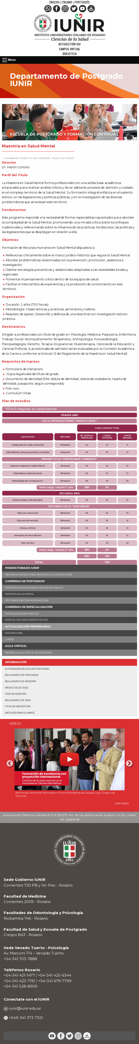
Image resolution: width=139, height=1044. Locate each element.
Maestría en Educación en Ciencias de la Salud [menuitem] (34, 588)
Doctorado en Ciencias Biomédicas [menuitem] (26, 600)
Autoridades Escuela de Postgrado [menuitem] (27, 669)
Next (129, 763)
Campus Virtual (69, 49)
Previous (10, 763)
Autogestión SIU (69, 44)
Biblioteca (70, 53)
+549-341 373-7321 (25, 1017)
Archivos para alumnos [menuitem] (19, 713)
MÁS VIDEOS (122, 803)
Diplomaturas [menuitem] (14, 633)
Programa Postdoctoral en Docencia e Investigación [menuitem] (38, 575)
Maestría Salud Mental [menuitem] (19, 594)
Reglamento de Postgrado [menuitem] (22, 675)
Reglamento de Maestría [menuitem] (20, 681)
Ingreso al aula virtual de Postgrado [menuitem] (28, 653)
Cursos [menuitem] (9, 639)
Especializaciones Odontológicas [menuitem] (26, 620)
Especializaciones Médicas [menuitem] (22, 614)
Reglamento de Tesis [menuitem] (18, 700)
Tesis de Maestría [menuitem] (15, 694)
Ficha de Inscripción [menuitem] (17, 706)
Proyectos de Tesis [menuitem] (16, 688)
